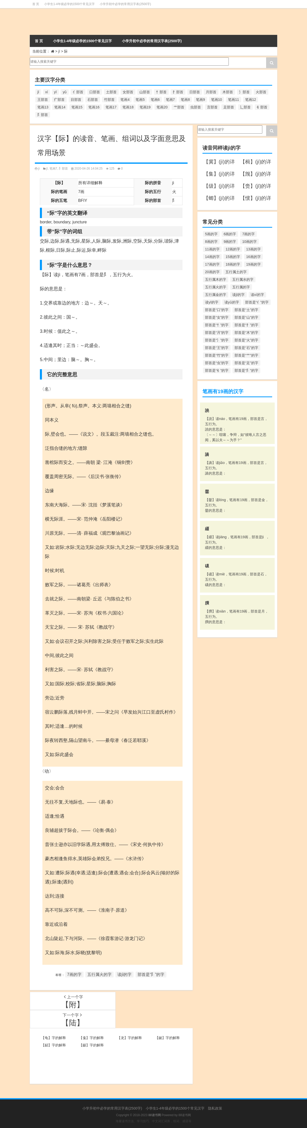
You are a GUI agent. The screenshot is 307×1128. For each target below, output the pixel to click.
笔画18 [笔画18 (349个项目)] (128, 107)
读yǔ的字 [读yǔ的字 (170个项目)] (231, 302)
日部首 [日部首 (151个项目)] (194, 92)
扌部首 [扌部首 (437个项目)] (178, 92)
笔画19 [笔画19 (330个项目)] (145, 107)
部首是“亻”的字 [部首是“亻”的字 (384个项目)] (257, 302)
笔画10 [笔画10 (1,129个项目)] (216, 100)
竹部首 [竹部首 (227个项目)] (109, 100)
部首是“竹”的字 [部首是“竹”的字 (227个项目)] (216, 355)
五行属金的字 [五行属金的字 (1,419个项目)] (215, 295)
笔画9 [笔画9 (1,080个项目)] (200, 100)
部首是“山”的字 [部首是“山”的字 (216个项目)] (246, 317)
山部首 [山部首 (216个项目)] (144, 92)
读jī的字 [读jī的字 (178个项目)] (238, 295)
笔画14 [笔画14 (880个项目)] (59, 107)
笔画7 (53, 168)
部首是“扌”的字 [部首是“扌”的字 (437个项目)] (246, 325)
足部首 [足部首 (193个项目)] (228, 107)
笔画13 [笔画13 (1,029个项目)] (42, 107)
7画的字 (74, 974)
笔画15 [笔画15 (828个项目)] (77, 107)
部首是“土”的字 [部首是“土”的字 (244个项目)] (246, 310)
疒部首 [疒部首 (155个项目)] (59, 100)
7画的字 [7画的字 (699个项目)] (248, 234)
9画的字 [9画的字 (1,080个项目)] (230, 242)
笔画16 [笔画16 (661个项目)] (93, 107)
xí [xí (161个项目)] (46, 92)
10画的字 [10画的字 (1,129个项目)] (249, 242)
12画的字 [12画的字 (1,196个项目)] (232, 249)
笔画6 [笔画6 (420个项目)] (155, 100)
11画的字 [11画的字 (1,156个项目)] (212, 249)
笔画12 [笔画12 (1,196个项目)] (250, 100)
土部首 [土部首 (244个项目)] (111, 92)
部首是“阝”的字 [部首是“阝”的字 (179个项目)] (246, 370)
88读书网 (184, 1115)
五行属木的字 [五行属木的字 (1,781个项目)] (215, 279)
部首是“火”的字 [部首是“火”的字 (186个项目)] (246, 340)
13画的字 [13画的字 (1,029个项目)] (253, 249)
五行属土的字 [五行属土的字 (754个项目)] (236, 272)
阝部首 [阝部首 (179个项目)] (42, 115)
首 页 (35, 4)
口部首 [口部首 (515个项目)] (94, 92)
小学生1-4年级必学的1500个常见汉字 (69, 4)
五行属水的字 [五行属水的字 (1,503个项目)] (242, 279)
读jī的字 (124, 974)
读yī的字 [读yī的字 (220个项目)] (211, 302)
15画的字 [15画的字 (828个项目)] (232, 257)
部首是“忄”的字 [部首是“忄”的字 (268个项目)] (216, 325)
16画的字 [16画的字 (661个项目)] (253, 257)
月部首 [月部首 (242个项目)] (211, 92)
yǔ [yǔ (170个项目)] (65, 92)
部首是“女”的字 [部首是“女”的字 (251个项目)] (216, 317)
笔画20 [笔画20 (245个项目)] (162, 107)
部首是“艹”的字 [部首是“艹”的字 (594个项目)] (246, 355)
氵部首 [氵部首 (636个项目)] (244, 92)
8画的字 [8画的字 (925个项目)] (211, 242)
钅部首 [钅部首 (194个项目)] (262, 107)
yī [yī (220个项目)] (55, 92)
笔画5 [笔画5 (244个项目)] (140, 100)
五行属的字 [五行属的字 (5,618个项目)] (241, 287)
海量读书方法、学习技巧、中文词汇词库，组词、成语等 (153, 1121)
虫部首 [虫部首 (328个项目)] (195, 107)
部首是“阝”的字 (151, 974)
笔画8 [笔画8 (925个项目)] (185, 100)
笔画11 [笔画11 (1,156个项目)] (233, 100)
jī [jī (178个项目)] (38, 92)
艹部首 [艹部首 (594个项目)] (179, 107)
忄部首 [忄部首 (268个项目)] (161, 92)
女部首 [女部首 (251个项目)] (128, 92)
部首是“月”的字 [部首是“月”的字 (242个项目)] (216, 333)
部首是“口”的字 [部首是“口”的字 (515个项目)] (216, 310)
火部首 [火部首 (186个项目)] (261, 92)
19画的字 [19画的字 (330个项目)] (253, 264)
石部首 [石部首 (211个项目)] (92, 100)
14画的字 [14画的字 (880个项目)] (212, 257)
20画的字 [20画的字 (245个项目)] (212, 272)
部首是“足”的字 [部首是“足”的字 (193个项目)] (246, 363)
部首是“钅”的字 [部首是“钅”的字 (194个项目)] (216, 370)
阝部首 (63, 168)
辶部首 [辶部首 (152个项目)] (245, 107)
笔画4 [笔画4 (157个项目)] (125, 100)
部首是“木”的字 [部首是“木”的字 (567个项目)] (246, 333)
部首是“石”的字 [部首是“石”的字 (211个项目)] (246, 348)
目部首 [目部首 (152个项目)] (76, 100)
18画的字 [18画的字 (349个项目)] (232, 264)
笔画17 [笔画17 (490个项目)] (111, 107)
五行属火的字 (99, 974)
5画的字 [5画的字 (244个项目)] (211, 234)
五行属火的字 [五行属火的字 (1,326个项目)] (215, 287)
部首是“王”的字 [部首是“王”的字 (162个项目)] (216, 348)
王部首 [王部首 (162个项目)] (42, 100)
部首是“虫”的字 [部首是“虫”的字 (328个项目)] (216, 363)
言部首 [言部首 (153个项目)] (212, 107)
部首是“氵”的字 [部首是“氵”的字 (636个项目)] (216, 340)
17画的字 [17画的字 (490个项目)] (212, 264)
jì (39, 168)
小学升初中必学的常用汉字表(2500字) (125, 4)
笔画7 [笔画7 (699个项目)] (170, 100)
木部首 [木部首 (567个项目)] (227, 92)
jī (59, 51)
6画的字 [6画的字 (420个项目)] (230, 234)
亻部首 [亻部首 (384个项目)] (78, 92)
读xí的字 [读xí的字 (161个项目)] (257, 295)
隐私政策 (215, 1108)
